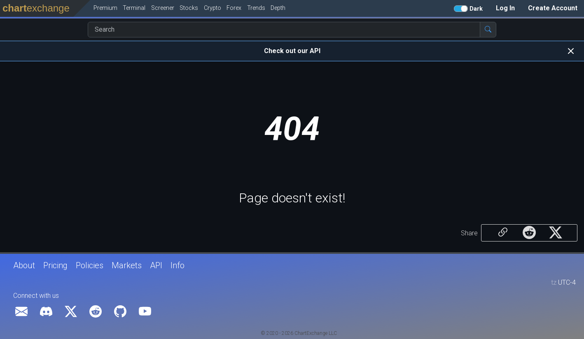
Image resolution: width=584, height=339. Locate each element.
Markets (127, 265)
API (156, 265)
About (24, 265)
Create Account (552, 8)
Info (178, 265)
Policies (89, 265)
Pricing (55, 265)
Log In (505, 8)
